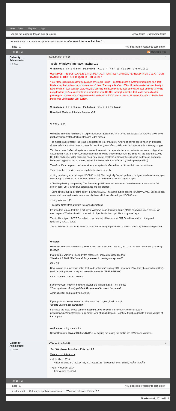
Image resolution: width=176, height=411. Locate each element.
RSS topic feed (158, 52)
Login (42, 28)
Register (32, 28)
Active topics (138, 34)
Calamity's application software (46, 41)
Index (12, 28)
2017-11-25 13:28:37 (59, 57)
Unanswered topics (156, 34)
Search (21, 28)
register (147, 47)
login (137, 47)
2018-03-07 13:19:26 (59, 343)
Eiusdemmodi (18, 41)
